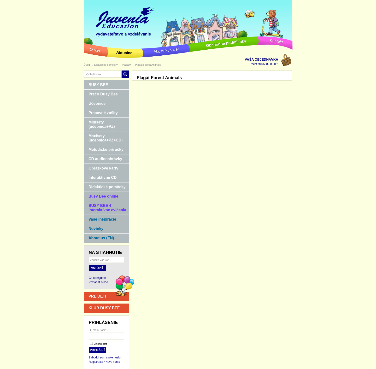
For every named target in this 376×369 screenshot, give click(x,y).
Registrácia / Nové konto (104, 361)
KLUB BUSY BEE (104, 308)
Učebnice (95, 103)
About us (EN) (99, 238)
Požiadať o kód (98, 282)
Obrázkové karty (101, 168)
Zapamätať (100, 343)
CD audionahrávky (103, 159)
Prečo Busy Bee (101, 94)
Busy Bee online (101, 196)
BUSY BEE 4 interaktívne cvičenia (105, 208)
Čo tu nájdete (97, 278)
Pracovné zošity (101, 113)
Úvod (87, 64)
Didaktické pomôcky (106, 64)
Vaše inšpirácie (100, 219)
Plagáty (126, 64)
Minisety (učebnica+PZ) (99, 124)
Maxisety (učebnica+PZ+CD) (103, 138)
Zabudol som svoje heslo (105, 357)
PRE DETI (97, 296)
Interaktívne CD (100, 178)
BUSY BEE (96, 85)
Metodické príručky (103, 149)
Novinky (93, 229)
